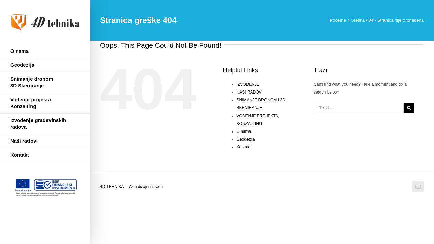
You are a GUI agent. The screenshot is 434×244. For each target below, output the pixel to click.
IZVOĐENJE (248, 84)
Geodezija (246, 139)
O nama (244, 131)
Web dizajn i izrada (146, 186)
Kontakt (244, 147)
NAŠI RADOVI (250, 92)
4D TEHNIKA (112, 186)
